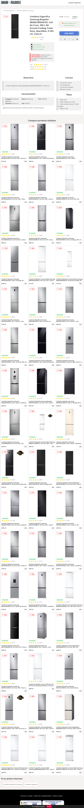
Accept (49, 806)
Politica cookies (58, 796)
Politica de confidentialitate (42, 796)
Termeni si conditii (26, 796)
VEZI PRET (69, 33)
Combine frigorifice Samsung (25, 10)
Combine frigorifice (74, 3)
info (26, 161)
